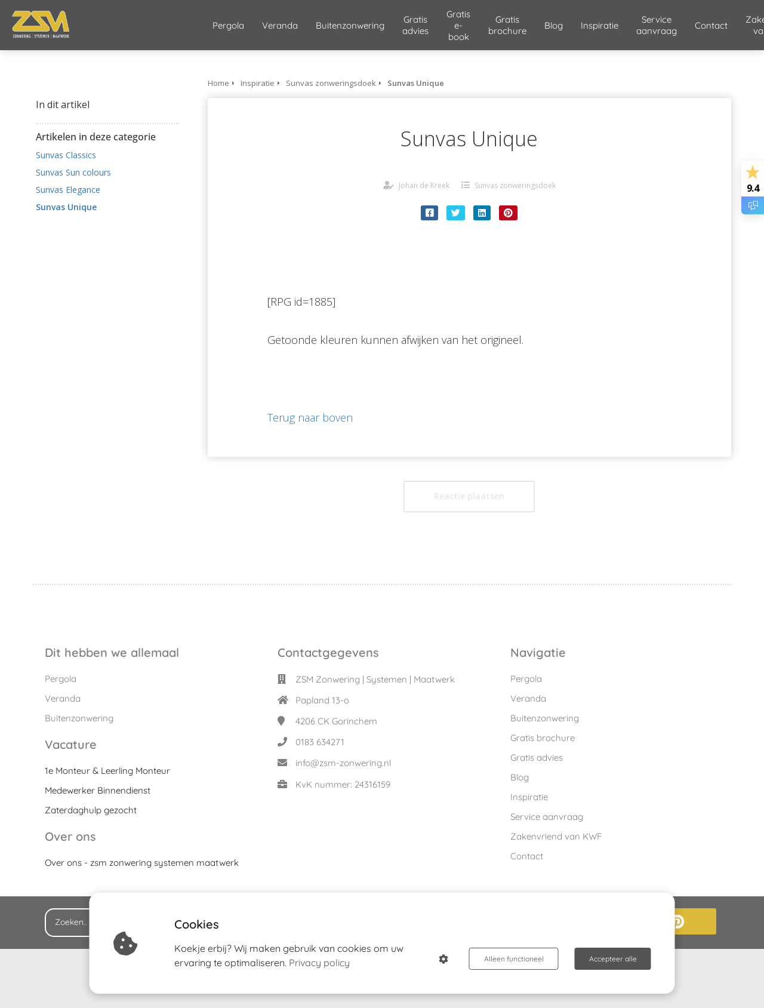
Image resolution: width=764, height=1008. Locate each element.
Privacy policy (319, 963)
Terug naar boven (310, 417)
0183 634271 (319, 742)
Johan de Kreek (424, 185)
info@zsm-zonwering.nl (343, 763)
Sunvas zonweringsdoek (515, 185)
